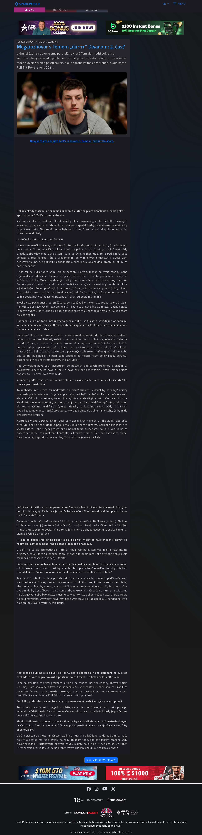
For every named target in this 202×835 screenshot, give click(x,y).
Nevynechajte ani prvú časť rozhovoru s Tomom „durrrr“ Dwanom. (72, 141)
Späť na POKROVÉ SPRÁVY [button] (101, 760)
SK (164, 4)
